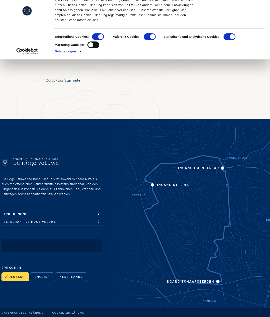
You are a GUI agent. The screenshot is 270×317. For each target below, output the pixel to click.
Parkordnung (14, 214)
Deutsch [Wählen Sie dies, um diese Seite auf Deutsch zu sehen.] (17, 276)
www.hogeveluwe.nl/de (143, 20)
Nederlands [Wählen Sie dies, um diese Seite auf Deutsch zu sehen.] (71, 276)
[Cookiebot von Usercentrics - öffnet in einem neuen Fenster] (27, 76)
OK (235, 11)
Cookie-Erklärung (68, 312)
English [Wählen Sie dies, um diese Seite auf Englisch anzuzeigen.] (42, 276)
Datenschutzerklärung (22, 312)
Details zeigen (65, 76)
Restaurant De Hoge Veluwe (28, 221)
